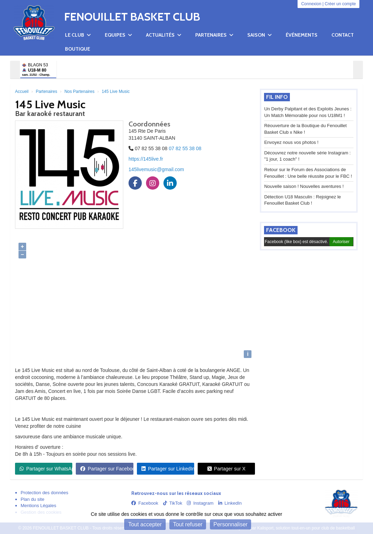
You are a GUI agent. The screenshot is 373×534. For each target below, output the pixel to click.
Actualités (163, 35)
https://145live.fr (146, 159)
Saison (259, 35)
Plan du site (32, 499)
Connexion (311, 3)
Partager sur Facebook (106, 468)
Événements (301, 35)
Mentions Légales (38, 505)
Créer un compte (340, 3)
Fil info (277, 97)
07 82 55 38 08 (185, 148)
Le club (78, 35)
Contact (342, 35)
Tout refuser (187, 524)
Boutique (77, 49)
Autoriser (341, 241)
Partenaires (214, 35)
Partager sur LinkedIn (167, 468)
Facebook (280, 230)
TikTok (172, 503)
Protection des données (44, 492)
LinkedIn (230, 503)
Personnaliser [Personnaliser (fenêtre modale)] (230, 524)
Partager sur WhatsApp (46, 468)
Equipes (118, 35)
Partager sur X (226, 468)
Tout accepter (145, 524)
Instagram (200, 503)
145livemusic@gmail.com (156, 169)
